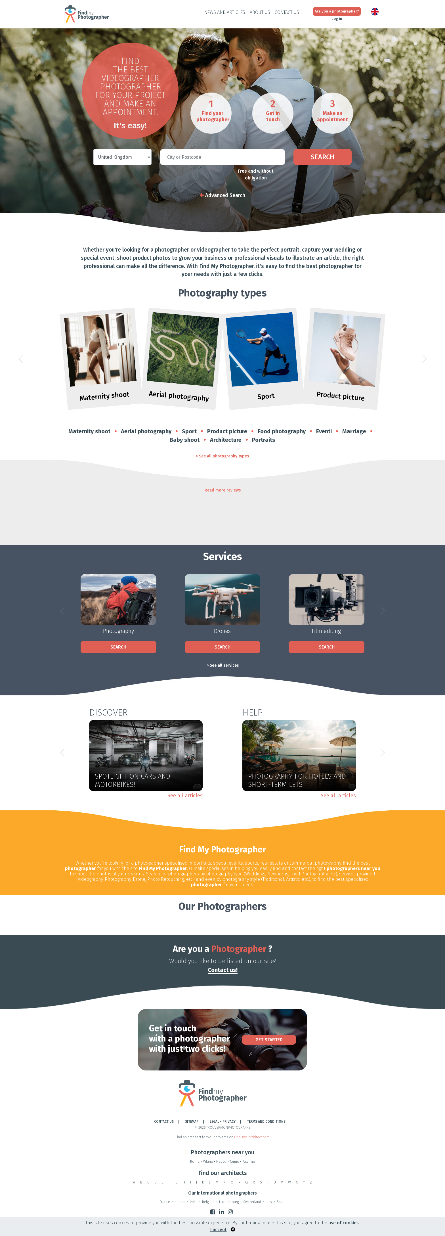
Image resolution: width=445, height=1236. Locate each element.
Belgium (208, 1202)
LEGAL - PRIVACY (223, 1122)
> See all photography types (222, 456)
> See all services (223, 665)
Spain (281, 1202)
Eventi (324, 431)
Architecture (226, 439)
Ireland (180, 1202)
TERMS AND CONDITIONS (266, 1122)
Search (322, 157)
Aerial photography (146, 431)
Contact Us (287, 12)
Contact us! (223, 970)
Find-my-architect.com (252, 1137)
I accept (218, 1229)
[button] (20, 359)
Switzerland (252, 1202)
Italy (269, 1202)
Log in (336, 18)
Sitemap (191, 1122)
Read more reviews (223, 490)
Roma (196, 1162)
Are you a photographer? (337, 11)
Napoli (223, 1162)
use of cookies (343, 1222)
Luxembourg (229, 1202)
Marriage (354, 431)
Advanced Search (222, 195)
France (164, 1202)
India (194, 1202)
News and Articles (224, 12)
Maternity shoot (89, 431)
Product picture (227, 431)
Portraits (263, 439)
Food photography (282, 431)
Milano (209, 1162)
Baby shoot (185, 439)
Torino (236, 1162)
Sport (189, 431)
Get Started (269, 1039)
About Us (260, 12)
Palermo (248, 1162)
